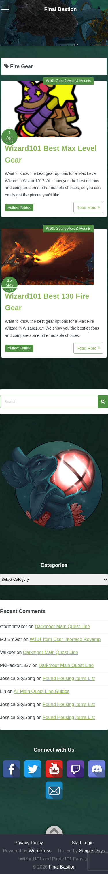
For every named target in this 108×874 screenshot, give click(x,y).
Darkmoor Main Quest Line (62, 626)
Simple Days (92, 850)
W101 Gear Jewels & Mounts (68, 81)
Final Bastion (60, 9)
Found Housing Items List (69, 678)
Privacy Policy (28, 842)
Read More (88, 207)
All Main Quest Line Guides (41, 691)
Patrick (25, 208)
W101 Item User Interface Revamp (65, 639)
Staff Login (83, 842)
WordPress (40, 850)
